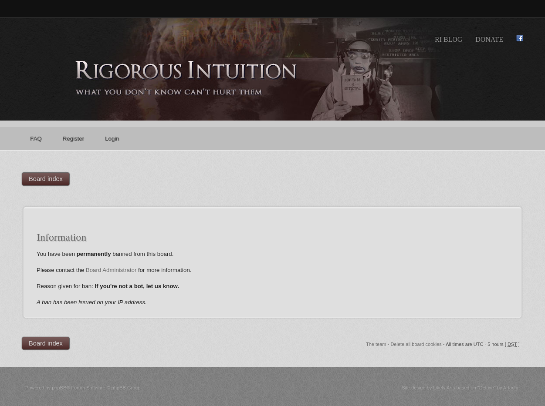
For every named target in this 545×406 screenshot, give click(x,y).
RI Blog (448, 39)
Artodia (510, 387)
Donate (489, 39)
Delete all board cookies (415, 344)
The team (376, 344)
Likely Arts (444, 387)
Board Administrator (111, 270)
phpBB (59, 387)
